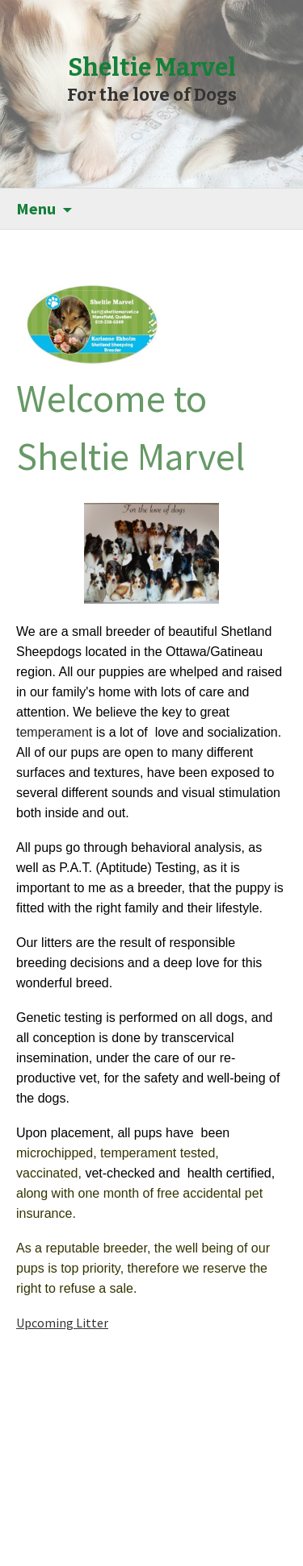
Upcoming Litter (62, 1323)
